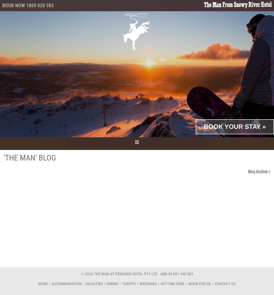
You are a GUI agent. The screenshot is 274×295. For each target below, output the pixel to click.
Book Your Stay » (235, 126)
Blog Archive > (259, 171)
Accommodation (67, 283)
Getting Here (173, 283)
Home (43, 283)
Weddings (148, 283)
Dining (112, 283)
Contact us (225, 283)
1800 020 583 (40, 5)
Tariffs (129, 283)
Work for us (199, 283)
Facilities (94, 283)
